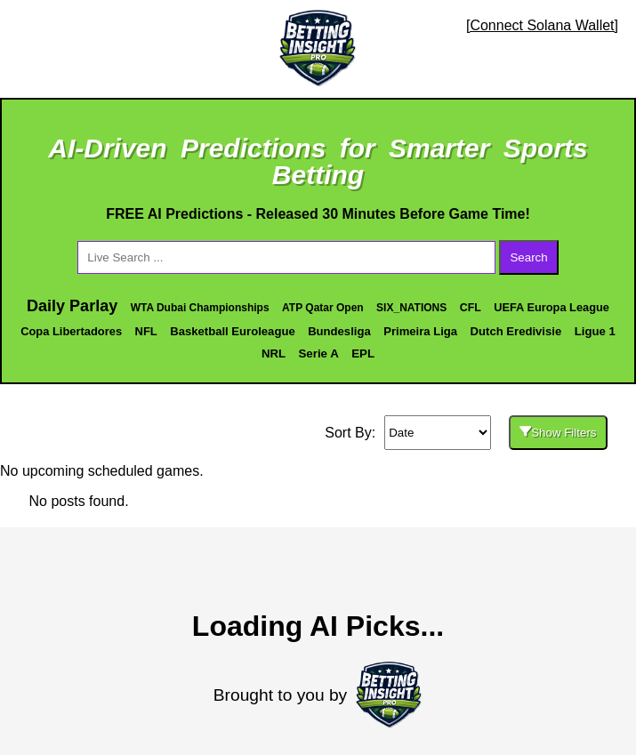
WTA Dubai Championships (200, 307)
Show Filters (557, 432)
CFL (470, 307)
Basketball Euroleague (232, 331)
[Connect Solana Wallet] (542, 25)
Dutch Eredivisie (516, 331)
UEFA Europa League (551, 307)
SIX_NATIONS (411, 307)
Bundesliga (339, 331)
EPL (362, 353)
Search (528, 257)
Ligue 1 (595, 331)
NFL (146, 331)
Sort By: (350, 432)
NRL (274, 353)
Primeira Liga (420, 331)
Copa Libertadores (71, 331)
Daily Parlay (72, 306)
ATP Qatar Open (323, 307)
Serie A (318, 353)
